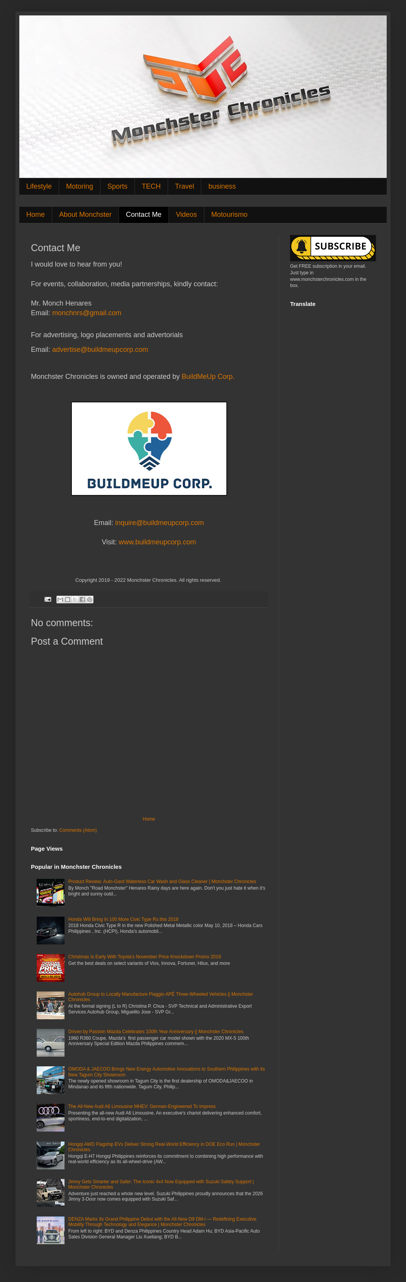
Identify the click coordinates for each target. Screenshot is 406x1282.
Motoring (79, 186)
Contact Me (143, 214)
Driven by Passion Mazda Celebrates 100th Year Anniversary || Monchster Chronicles (155, 1031)
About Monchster (85, 214)
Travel (184, 186)
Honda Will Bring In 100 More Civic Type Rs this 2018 (123, 919)
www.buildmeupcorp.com (157, 542)
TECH (151, 186)
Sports (117, 186)
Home (35, 214)
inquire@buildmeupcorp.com (159, 523)
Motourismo (229, 214)
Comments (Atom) (78, 830)
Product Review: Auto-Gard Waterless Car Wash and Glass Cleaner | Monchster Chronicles (162, 881)
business (222, 186)
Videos (186, 214)
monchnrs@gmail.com (86, 313)
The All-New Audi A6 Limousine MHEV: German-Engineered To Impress (142, 1106)
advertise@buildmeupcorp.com (100, 349)
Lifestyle (39, 186)
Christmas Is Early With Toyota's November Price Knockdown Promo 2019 (144, 956)
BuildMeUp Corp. (208, 376)
